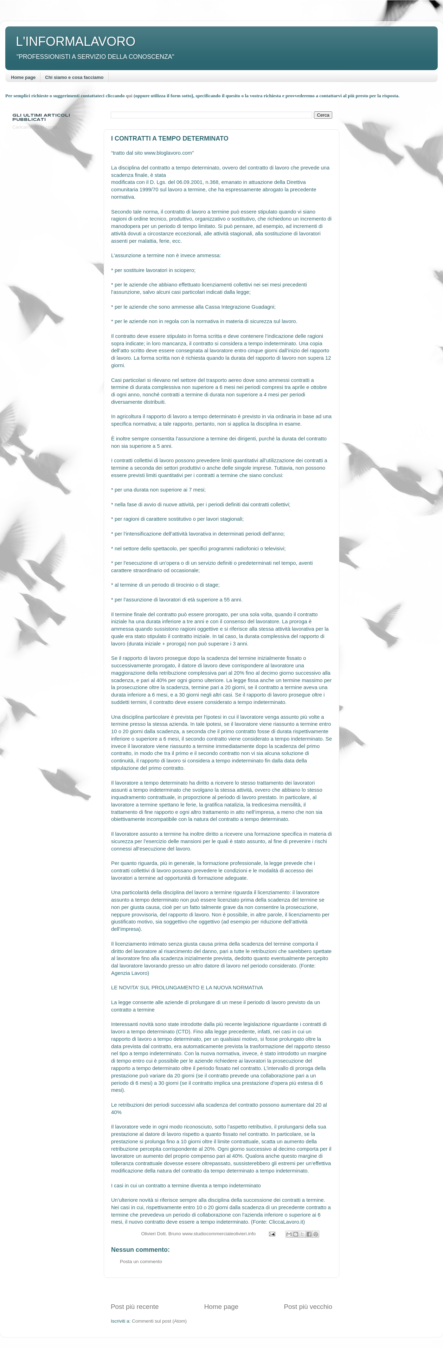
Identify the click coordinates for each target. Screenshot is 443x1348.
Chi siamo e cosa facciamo (74, 77)
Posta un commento (141, 1261)
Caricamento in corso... (36, 127)
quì (130, 95)
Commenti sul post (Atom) (159, 1321)
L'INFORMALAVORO (75, 41)
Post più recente (135, 1306)
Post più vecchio (308, 1306)
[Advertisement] (221, 1290)
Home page (23, 77)
